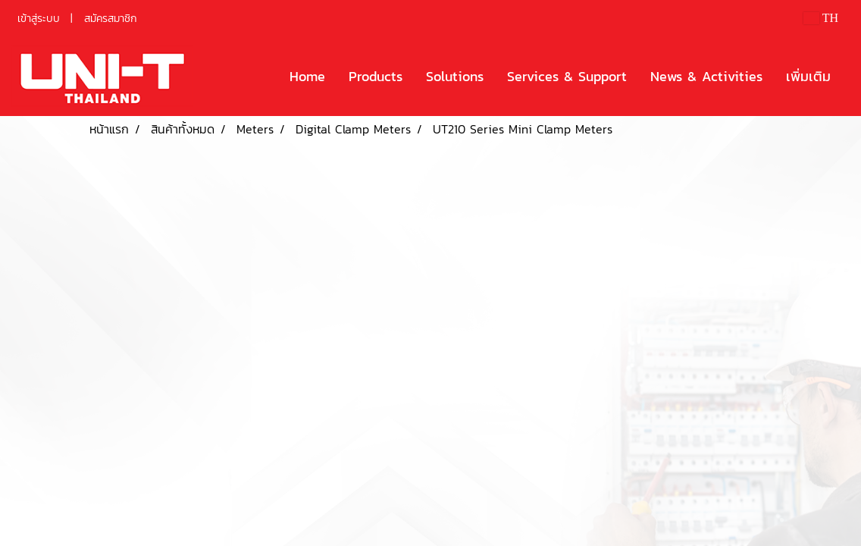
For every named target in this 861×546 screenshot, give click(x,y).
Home (307, 76)
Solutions (455, 76)
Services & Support (567, 76)
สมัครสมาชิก (110, 19)
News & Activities (706, 76)
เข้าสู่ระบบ (38, 19)
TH (820, 17)
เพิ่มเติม (808, 76)
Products (375, 76)
